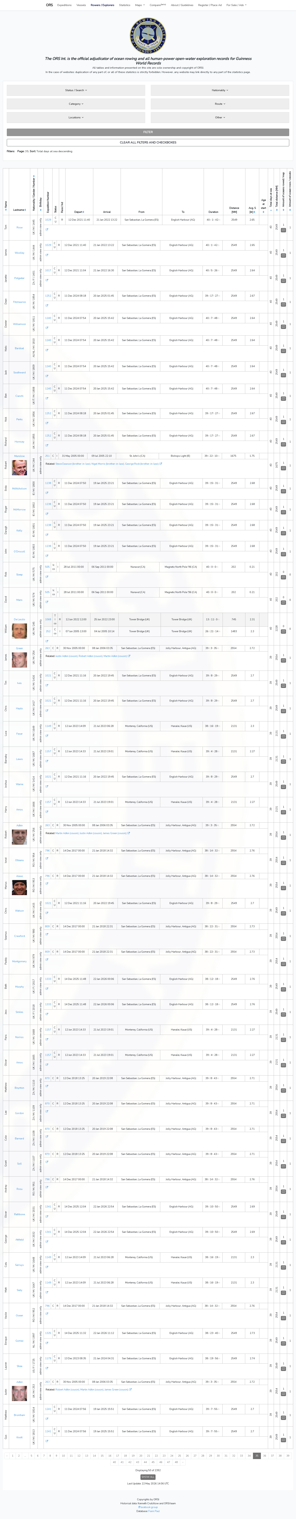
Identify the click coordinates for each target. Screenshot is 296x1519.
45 (153, 1462)
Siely (19, 1290)
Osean (19, 1315)
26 (187, 1456)
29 (210, 1456)
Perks (19, 419)
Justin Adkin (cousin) (66, 656)
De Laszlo (19, 619)
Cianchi (19, 396)
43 (137, 1462)
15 (102, 1456)
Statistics (124, 5)
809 (47, 926)
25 (179, 1456)
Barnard (19, 1138)
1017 (48, 270)
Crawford (19, 936)
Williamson (19, 324)
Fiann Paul (154, 1511)
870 (47, 1078)
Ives (19, 683)
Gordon (19, 1113)
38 (280, 1456)
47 (168, 1462)
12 (78, 1456)
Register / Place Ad (210, 5)
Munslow (19, 456)
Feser (19, 734)
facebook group (148, 1507)
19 (133, 1456)
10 (63, 1456)
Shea (19, 1366)
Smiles (19, 1012)
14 (94, 1456)
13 (86, 1456)
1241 (48, 1409)
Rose (19, 227)
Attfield (19, 1239)
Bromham (19, 1415)
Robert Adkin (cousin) (91, 656)
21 (148, 1456)
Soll (19, 1163)
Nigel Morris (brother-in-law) (108, 464)
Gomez (19, 1341)
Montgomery (19, 961)
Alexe (19, 876)
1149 (48, 726)
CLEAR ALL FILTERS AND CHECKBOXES (148, 142)
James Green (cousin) (114, 833)
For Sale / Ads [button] (235, 5)
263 (47, 648)
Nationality (220, 90)
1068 (48, 619)
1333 (48, 979)
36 (264, 1456)
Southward (19, 372)
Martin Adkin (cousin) (115, 656)
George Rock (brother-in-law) (141, 464)
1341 (48, 1206)
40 (114, 1462)
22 (156, 1456)
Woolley (19, 253)
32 (233, 1456)
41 (122, 1462)
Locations (76, 117)
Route (220, 104)
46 (160, 1462)
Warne (19, 784)
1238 (48, 483)
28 (202, 1456)
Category (76, 104)
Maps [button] (139, 5)
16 (109, 1456)
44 (145, 1462)
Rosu (19, 1189)
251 (47, 456)
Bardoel (19, 348)
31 (225, 1456)
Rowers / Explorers (102, 5)
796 (47, 850)
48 (176, 1462)
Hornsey (19, 442)
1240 (48, 318)
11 (71, 1456)
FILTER (148, 132)
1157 (48, 751)
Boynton (19, 1088)
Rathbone (19, 1214)
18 (125, 1456)
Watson (19, 911)
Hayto (19, 708)
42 (129, 1462)
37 (272, 1456)
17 (117, 1456)
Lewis (19, 759)
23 (164, 1456)
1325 (48, 1333)
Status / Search (76, 90)
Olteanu (19, 860)
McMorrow (19, 509)
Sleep (19, 574)
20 (140, 1456)
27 (195, 1456)
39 (287, 1456)
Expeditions (64, 5)
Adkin (19, 825)
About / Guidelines (182, 5)
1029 (48, 220)
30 (218, 1456)
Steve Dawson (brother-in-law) (72, 464)
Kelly (19, 530)
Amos (19, 809)
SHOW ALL (148, 1477)
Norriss (19, 1037)
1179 (48, 1358)
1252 (48, 296)
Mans (19, 600)
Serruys (19, 1265)
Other (220, 117)
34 (249, 1456)
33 (241, 1456)
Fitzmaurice (19, 302)
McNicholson (19, 488)
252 (48, 631)
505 (47, 567)
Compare (158, 5)
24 (171, 1456)
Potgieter (19, 278)
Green (19, 648)
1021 (48, 675)
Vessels (81, 5)
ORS (49, 5)
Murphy (19, 987)
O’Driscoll (19, 551)
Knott (19, 1437)
